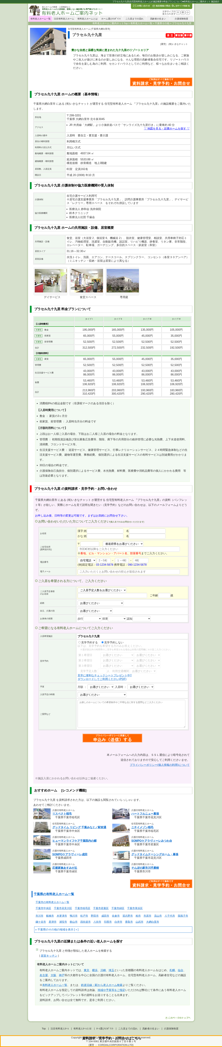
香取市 (129, 921)
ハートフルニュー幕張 (145, 813)
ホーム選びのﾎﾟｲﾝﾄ (111, 18)
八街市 (97, 921)
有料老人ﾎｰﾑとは (82, 1028)
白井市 (118, 921)
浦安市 (63, 921)
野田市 (95, 915)
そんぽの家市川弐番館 (145, 867)
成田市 (105, 915)
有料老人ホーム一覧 (40, 18)
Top (44, 1028)
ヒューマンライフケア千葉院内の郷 (74, 840)
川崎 (103, 970)
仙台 (180, 970)
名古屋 (44, 975)
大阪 (53, 975)
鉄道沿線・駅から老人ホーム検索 (101, 985)
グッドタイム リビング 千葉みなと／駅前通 (79, 827)
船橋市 (50, 915)
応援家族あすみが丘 (64, 867)
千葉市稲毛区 (82, 908)
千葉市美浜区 (135, 908)
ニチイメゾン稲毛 (142, 827)
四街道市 (85, 921)
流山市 (158, 915)
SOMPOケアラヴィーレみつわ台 (151, 840)
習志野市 (127, 915)
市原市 (147, 915)
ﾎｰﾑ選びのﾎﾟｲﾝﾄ (104, 1028)
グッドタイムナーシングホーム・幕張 (154, 854)
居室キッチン (49, 955)
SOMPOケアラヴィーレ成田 (70, 854)
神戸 (61, 975)
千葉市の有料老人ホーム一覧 (52, 902)
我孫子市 (183, 915)
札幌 (172, 970)
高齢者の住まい (158, 18)
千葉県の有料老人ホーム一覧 (54, 894)
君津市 (52, 921)
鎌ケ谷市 (41, 921)
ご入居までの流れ (134, 18)
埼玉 (111, 970)
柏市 (138, 915)
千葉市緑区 (117, 908)
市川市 (39, 915)
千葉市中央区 (43, 908)
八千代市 (170, 915)
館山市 (74, 921)
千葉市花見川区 (63, 908)
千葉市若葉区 (101, 908)
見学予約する (88, 642)
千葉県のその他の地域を (52, 929)
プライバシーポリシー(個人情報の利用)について (160, 764)
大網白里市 (152, 921)
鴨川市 (74, 915)
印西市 (108, 921)
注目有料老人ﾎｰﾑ (60, 1028)
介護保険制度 (181, 18)
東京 (86, 970)
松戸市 (84, 915)
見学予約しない (112, 642)
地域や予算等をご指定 (111, 990)
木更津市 (62, 915)
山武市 (139, 921)
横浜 (95, 970)
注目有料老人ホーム (64, 18)
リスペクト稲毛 (62, 813)
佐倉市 (116, 915)
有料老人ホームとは (87, 18)
